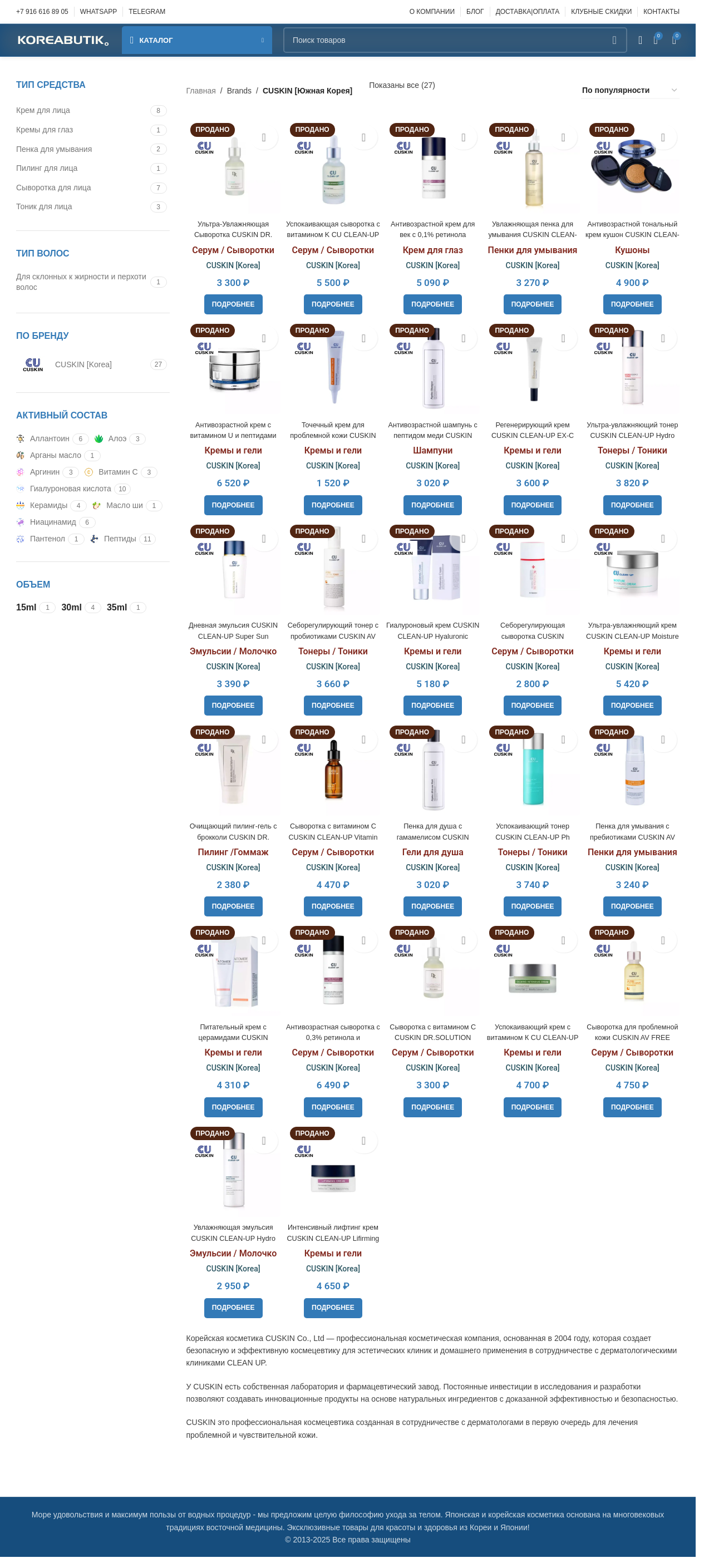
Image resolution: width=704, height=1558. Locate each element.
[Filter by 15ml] (26, 607)
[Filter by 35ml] (117, 607)
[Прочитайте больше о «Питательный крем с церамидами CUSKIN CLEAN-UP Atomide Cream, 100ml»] (231, 1107)
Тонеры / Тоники (634, 447)
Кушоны (634, 245)
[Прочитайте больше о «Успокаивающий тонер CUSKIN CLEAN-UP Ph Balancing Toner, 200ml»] (534, 905)
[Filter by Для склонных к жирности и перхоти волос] (81, 282)
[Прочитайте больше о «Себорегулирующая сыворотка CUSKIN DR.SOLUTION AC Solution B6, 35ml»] (534, 703)
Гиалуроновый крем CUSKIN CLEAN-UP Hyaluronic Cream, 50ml (433, 633)
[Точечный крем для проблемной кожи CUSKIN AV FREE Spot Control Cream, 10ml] (332, 366)
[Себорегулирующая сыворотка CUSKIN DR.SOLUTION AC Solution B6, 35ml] (533, 568)
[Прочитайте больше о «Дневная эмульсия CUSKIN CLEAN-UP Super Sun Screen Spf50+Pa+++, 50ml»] (231, 703)
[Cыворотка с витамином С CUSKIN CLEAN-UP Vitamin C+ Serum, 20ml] (332, 769)
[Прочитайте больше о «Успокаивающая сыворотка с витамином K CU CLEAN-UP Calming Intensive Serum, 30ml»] (332, 300)
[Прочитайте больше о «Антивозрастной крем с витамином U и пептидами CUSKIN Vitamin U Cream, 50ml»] (231, 502)
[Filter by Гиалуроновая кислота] (63, 489)
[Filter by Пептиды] (113, 539)
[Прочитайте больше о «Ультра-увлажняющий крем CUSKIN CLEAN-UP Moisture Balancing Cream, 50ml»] (634, 703)
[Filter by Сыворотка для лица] (81, 188)
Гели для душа (433, 851)
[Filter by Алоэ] (111, 439)
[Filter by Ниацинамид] (46, 522)
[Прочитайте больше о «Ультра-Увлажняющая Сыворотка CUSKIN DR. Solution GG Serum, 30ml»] (231, 300)
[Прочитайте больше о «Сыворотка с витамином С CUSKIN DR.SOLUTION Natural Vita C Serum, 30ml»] (432, 1107)
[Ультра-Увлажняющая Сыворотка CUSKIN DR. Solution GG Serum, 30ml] (231, 164)
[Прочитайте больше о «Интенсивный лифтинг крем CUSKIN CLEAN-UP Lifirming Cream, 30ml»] (332, 1309)
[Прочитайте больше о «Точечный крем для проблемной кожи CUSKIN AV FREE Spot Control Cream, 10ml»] (332, 502)
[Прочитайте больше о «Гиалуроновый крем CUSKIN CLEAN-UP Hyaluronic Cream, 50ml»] (432, 703)
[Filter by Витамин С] (111, 472)
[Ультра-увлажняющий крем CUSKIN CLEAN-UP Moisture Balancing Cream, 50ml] (635, 568)
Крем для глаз (433, 245)
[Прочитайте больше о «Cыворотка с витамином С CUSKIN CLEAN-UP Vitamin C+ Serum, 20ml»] (332, 905)
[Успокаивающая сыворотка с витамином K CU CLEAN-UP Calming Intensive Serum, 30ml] (332, 164)
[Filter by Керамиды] (41, 505)
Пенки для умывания (534, 245)
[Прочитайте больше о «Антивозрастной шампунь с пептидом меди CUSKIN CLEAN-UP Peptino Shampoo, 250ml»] (432, 502)
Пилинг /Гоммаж (230, 851)
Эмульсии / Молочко (231, 649)
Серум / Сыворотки (231, 245)
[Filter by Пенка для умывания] (81, 149)
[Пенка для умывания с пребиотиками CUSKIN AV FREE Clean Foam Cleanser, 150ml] (635, 769)
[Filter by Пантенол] (40, 539)
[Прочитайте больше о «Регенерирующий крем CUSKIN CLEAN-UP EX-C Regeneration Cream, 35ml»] (534, 502)
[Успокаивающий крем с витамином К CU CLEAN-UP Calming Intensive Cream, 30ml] (533, 971)
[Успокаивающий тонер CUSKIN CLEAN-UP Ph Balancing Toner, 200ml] (533, 769)
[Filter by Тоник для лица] (81, 207)
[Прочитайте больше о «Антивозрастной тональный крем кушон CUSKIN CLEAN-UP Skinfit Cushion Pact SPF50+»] (634, 300)
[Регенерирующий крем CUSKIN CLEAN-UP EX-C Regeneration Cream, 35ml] (533, 366)
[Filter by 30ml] (71, 607)
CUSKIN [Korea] (231, 261)
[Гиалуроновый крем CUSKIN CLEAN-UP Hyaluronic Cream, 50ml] (432, 568)
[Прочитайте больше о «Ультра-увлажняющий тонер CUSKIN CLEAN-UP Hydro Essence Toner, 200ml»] (634, 502)
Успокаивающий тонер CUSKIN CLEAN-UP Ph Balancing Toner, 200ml (534, 835)
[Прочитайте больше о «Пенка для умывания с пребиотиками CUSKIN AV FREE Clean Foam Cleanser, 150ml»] (634, 905)
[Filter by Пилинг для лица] (81, 168)
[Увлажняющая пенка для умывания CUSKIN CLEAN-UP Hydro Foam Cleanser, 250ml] (533, 164)
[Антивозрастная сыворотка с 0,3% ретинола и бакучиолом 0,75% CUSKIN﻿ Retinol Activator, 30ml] (332, 971)
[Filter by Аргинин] (38, 472)
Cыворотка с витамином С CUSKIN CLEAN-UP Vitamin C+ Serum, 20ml (332, 835)
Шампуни (432, 447)
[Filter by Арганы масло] (48, 455)
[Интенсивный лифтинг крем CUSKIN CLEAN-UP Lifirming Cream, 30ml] (332, 1173)
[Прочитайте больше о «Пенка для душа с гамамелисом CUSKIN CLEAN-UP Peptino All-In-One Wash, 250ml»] (432, 905)
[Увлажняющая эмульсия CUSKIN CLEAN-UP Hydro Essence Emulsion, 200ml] (231, 1173)
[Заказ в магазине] (630, 91)
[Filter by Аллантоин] (43, 439)
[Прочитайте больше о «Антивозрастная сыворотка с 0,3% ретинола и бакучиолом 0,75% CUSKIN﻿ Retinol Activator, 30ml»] (332, 1107)
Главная (201, 90)
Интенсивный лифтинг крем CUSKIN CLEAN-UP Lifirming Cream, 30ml (331, 1239)
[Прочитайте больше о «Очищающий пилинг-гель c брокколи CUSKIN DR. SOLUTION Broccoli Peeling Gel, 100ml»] (231, 905)
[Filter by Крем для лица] (81, 110)
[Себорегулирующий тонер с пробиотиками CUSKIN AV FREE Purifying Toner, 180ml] (332, 568)
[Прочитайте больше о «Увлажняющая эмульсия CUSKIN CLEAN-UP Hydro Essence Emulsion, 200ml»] (231, 1309)
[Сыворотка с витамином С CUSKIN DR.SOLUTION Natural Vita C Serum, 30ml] (432, 971)
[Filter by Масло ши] (117, 505)
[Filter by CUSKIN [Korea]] (81, 364)
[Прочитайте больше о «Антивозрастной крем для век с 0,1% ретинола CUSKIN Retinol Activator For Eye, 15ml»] (432, 300)
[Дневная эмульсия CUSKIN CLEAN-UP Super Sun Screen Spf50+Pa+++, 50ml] (231, 568)
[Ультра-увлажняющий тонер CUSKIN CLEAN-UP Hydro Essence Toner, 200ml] (635, 366)
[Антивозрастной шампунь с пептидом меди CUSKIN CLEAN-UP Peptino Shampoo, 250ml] (432, 366)
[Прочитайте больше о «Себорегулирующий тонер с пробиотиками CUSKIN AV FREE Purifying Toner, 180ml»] (332, 703)
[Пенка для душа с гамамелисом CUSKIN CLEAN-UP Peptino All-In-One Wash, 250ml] (432, 769)
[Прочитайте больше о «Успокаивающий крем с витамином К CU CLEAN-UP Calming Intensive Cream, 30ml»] (534, 1107)
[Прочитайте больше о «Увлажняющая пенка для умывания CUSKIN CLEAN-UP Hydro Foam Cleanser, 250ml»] (534, 300)
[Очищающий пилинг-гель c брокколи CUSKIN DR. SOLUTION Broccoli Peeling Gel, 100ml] (231, 769)
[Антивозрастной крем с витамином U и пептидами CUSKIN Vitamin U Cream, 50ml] (231, 366)
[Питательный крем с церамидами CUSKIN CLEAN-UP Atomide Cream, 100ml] (231, 971)
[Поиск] (455, 40)
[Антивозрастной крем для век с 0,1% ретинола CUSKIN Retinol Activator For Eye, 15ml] (432, 164)
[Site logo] (63, 39)
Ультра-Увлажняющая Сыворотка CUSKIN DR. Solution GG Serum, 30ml (230, 230)
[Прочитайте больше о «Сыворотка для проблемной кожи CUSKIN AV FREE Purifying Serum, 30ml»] (634, 1107)
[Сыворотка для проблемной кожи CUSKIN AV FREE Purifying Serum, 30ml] (635, 971)
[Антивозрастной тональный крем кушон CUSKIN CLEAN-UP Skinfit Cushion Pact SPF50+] (635, 164)
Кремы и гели (230, 447)
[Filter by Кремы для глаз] (81, 130)
